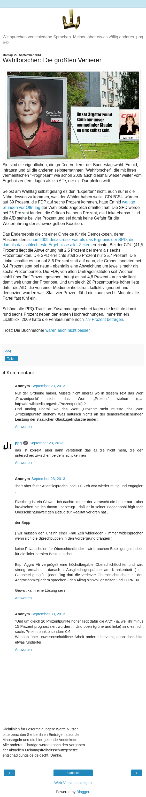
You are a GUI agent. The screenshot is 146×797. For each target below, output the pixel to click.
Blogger (82, 792)
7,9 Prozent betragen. (104, 319)
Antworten (23, 427)
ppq (18, 443)
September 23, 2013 (48, 386)
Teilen (11, 359)
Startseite (73, 773)
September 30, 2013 (48, 614)
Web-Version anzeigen (73, 783)
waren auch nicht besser (67, 330)
